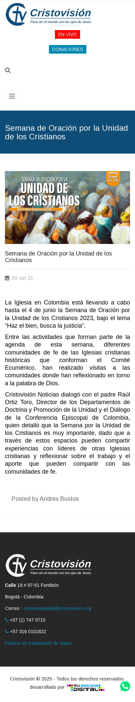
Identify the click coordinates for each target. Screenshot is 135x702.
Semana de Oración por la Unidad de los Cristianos (58, 257)
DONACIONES (67, 49)
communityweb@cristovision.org (57, 608)
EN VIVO (67, 34)
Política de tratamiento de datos (38, 643)
